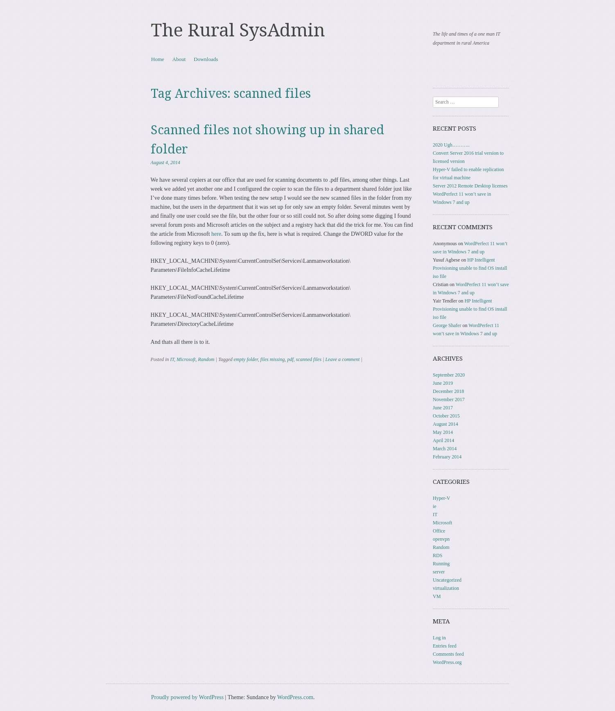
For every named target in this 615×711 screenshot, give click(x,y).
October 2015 (446, 416)
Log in (439, 638)
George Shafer (447, 325)
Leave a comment (342, 359)
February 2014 (447, 457)
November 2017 (449, 399)
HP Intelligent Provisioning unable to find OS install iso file (470, 268)
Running (441, 564)
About (179, 59)
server (439, 572)
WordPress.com (295, 697)
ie (434, 506)
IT (172, 359)
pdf (290, 359)
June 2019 (443, 383)
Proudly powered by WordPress (187, 697)
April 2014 (443, 440)
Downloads (206, 59)
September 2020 (449, 375)
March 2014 (445, 448)
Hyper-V (441, 498)
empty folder (246, 359)
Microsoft (185, 359)
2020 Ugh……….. (451, 145)
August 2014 (445, 424)
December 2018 (448, 391)
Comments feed (448, 654)
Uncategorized (447, 580)
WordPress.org (447, 662)
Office (439, 531)
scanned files (308, 359)
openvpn (441, 539)
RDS (437, 555)
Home (157, 59)
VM (437, 596)
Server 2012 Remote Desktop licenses (470, 186)
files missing (272, 359)
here (216, 234)
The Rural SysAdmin (238, 30)
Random (206, 359)
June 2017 (443, 408)
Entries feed (445, 646)
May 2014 (443, 432)
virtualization (446, 588)
